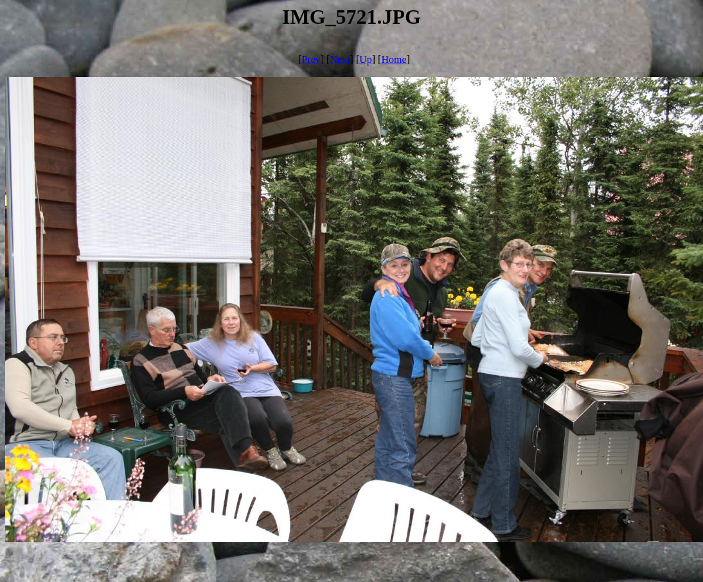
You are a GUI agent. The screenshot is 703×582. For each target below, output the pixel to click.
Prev (310, 59)
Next (340, 59)
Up (365, 59)
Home (393, 59)
